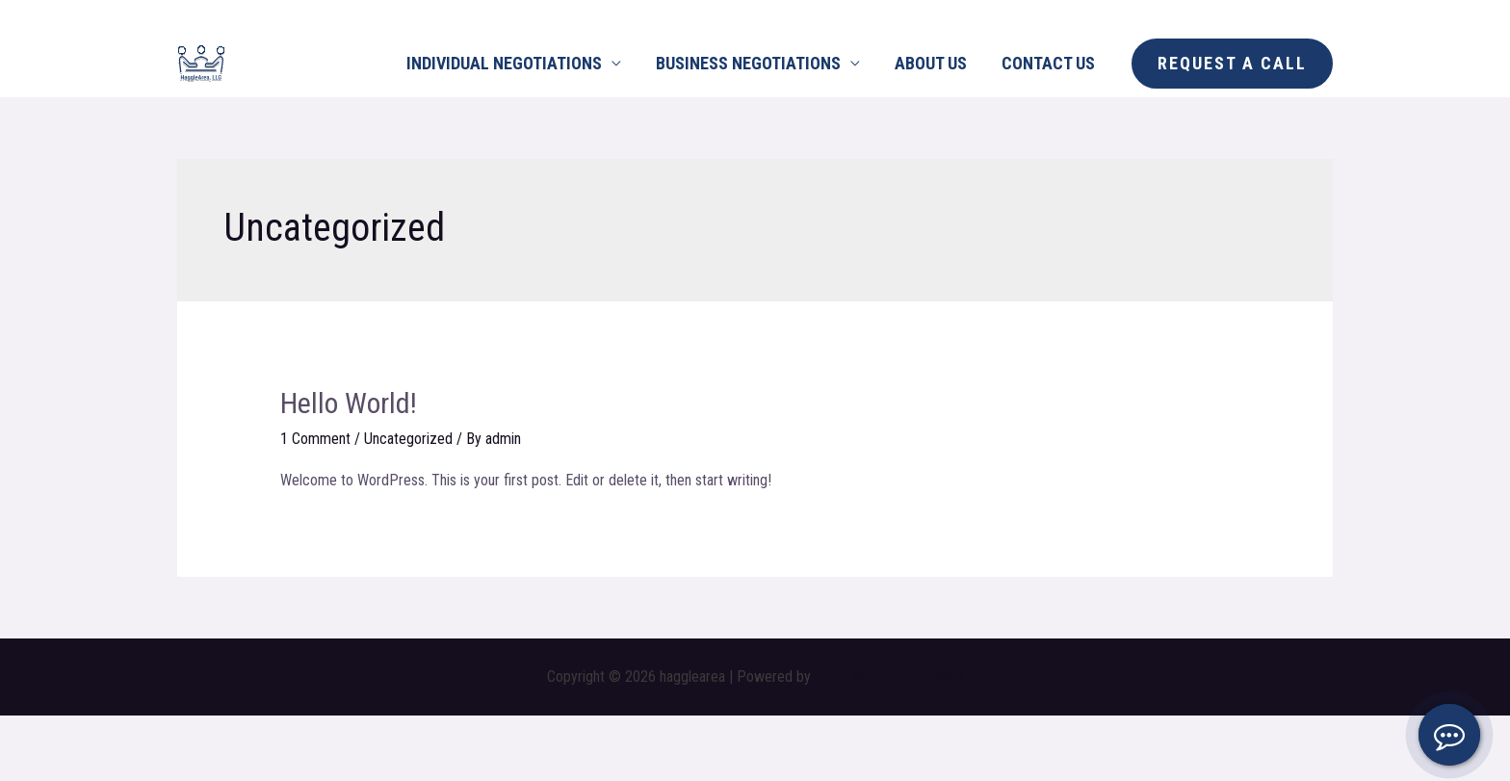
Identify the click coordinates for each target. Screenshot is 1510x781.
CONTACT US (1048, 63)
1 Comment (315, 439)
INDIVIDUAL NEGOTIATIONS (504, 63)
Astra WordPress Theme (889, 676)
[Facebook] (186, 15)
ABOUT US (931, 63)
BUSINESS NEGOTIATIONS (748, 63)
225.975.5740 (1296, 14)
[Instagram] (230, 15)
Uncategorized (408, 439)
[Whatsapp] (273, 15)
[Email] (316, 15)
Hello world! (348, 403)
